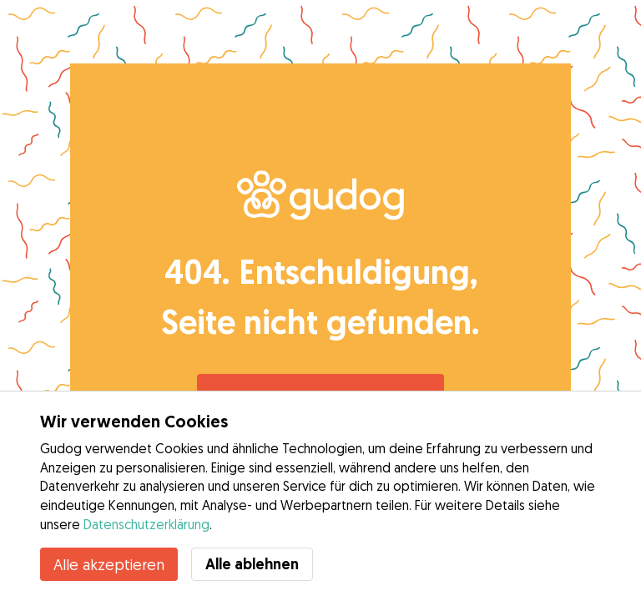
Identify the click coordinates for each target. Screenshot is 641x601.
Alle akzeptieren (108, 564)
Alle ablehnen (252, 563)
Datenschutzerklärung (146, 524)
